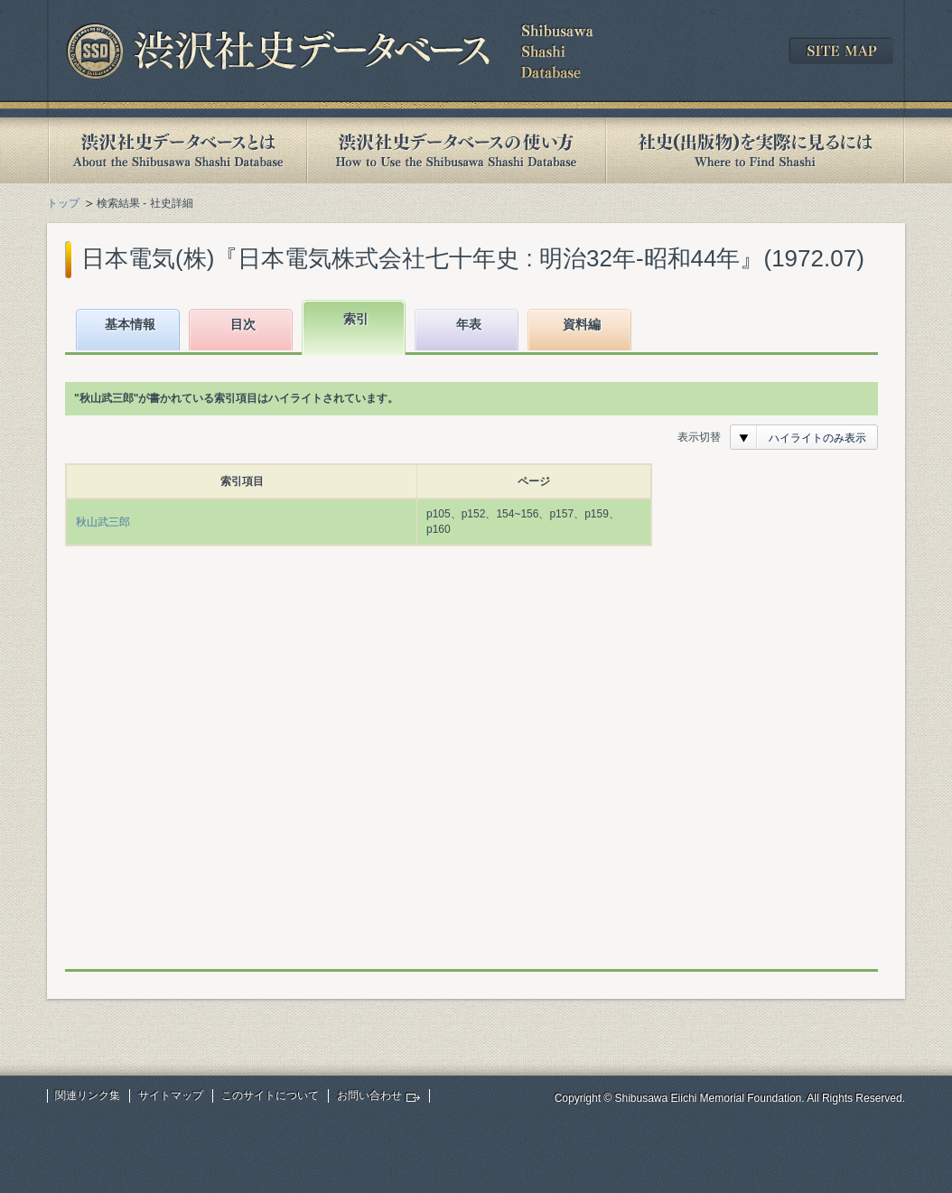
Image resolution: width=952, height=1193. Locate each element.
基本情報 (130, 324)
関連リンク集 (87, 1095)
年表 (468, 324)
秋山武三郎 (103, 522)
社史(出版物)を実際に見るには (755, 150)
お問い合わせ (369, 1095)
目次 (243, 324)
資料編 (582, 324)
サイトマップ (170, 1095)
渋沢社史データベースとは (176, 150)
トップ (63, 203)
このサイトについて (270, 1095)
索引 (356, 319)
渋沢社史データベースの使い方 (456, 150)
